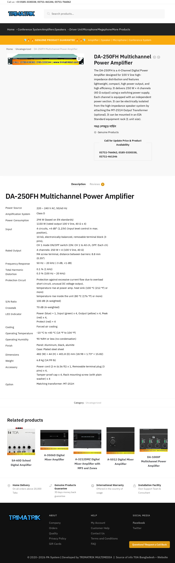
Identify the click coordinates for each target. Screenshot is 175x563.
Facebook (139, 520)
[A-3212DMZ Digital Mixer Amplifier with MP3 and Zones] (87, 438)
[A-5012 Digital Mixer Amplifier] (120, 438)
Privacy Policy (57, 536)
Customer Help (100, 526)
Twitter (137, 526)
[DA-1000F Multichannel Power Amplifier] (154, 437)
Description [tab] (78, 182)
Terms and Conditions (104, 536)
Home (9, 46)
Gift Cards (55, 541)
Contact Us (98, 531)
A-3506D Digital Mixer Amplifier (54, 455)
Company (55, 520)
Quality (53, 531)
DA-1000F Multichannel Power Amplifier (153, 459)
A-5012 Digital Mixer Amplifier (120, 459)
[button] (79, 56)
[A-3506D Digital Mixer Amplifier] (54, 436)
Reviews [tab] (95, 182)
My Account (98, 520)
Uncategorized (23, 46)
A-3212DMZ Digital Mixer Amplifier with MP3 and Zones (87, 461)
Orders (53, 526)
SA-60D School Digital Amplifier (21, 461)
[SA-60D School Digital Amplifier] (21, 439)
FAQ (93, 541)
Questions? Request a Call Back (149, 544)
